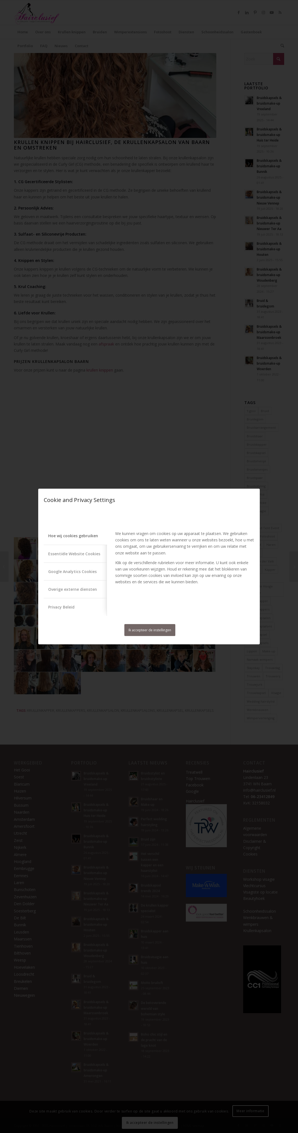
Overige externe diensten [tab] (72, 589)
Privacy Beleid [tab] (61, 607)
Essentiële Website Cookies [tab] (74, 553)
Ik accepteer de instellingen (150, 630)
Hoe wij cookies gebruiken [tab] (73, 535)
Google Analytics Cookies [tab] (72, 571)
